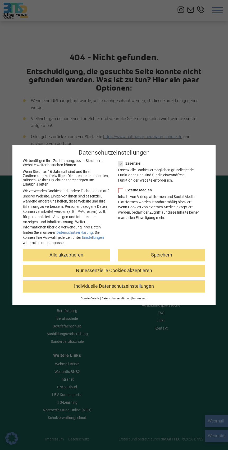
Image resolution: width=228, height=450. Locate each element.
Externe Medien (136, 190)
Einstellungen (93, 237)
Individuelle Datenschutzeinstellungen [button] (114, 286)
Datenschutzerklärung (74, 232)
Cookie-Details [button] (90, 298)
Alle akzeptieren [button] (66, 254)
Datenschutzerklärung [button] (116, 298)
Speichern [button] (161, 254)
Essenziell (132, 163)
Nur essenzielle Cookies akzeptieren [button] (114, 270)
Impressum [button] (139, 298)
